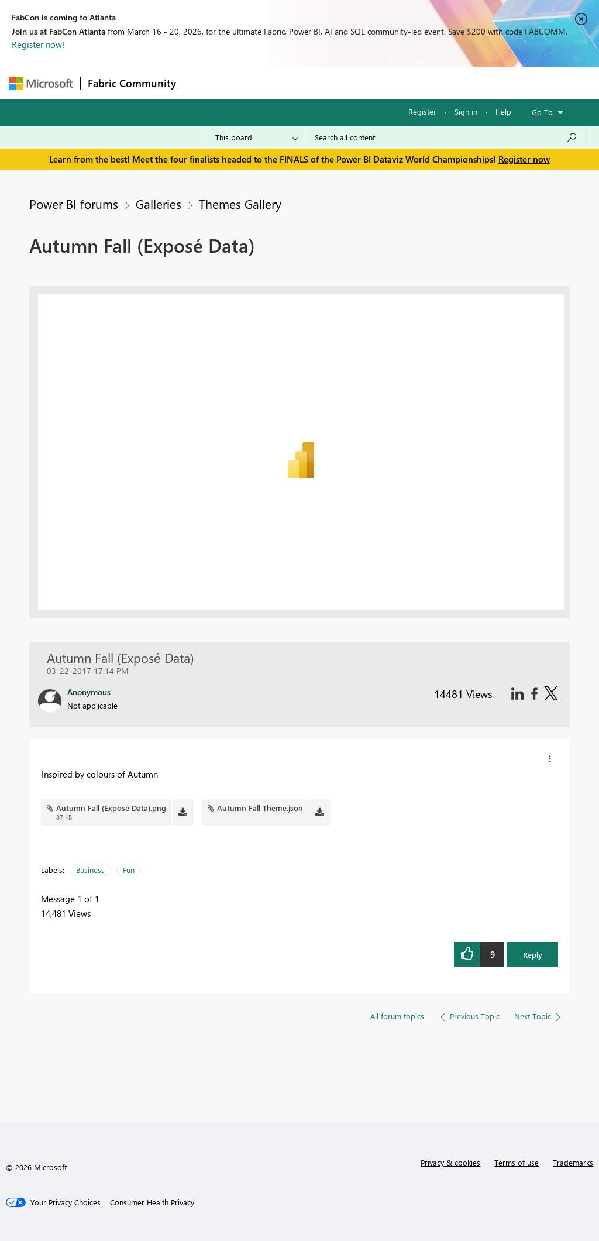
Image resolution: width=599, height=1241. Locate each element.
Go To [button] (542, 112)
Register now (524, 159)
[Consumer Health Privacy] (152, 1202)
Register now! (38, 44)
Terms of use (516, 1162)
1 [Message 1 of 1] (79, 899)
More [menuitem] (446, 83)
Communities (354, 83)
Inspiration (254, 83)
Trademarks (573, 1162)
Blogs (406, 83)
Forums (202, 83)
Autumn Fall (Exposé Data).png (111, 808)
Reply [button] (532, 955)
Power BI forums (73, 203)
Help (503, 111)
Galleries (158, 203)
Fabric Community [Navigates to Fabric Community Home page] (132, 83)
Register (422, 111)
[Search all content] (446, 137)
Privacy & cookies (450, 1162)
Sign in (466, 111)
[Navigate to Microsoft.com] (41, 83)
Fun (129, 870)
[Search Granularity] (256, 137)
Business (90, 870)
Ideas (302, 83)
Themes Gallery (240, 203)
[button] (550, 759)
